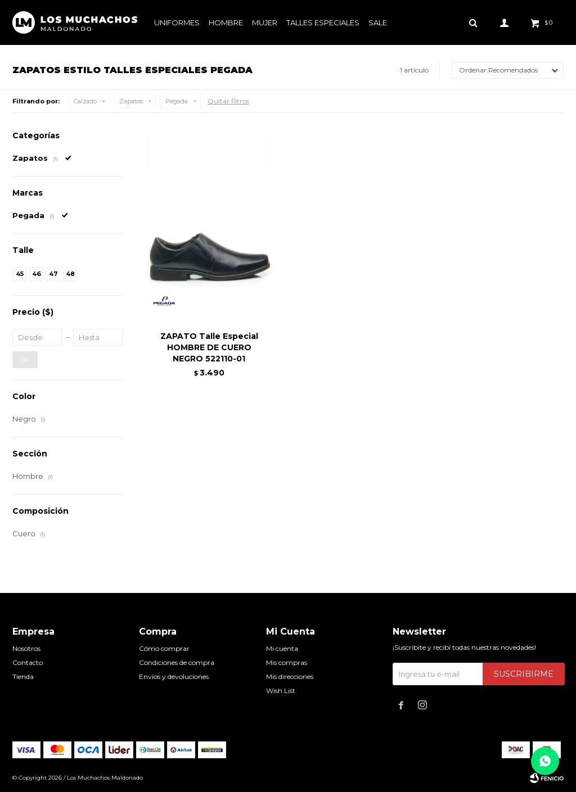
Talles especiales (322, 22)
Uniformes (177, 22)
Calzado (85, 101)
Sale (377, 22)
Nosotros (26, 648)
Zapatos (131, 101)
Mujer (264, 22)
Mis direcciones (289, 676)
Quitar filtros (228, 101)
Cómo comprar (164, 648)
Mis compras (286, 662)
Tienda (23, 676)
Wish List (280, 690)
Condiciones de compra (176, 662)
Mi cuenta (282, 648)
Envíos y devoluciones (174, 676)
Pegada (176, 101)
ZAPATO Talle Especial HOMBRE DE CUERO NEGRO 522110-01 (209, 347)
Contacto (27, 662)
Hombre (226, 22)
